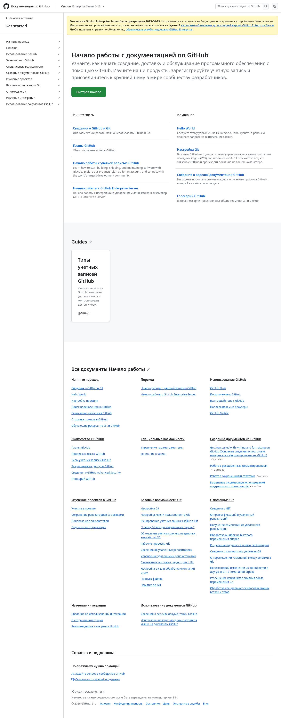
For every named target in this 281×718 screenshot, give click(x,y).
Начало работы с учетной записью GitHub (168, 388)
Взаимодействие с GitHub (227, 400)
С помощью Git (222, 500)
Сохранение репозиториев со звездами (97, 514)
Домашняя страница (19, 18)
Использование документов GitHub (169, 605)
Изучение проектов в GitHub (93, 500)
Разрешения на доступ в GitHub (92, 466)
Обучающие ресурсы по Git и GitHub (95, 425)
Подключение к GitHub (225, 394)
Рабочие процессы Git (155, 543)
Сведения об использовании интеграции (98, 614)
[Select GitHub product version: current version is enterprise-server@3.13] (82, 6)
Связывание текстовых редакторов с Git (167, 562)
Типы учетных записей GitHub (91, 460)
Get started (16, 26)
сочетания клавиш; (153, 454)
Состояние (153, 703)
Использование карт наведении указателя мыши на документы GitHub (169, 622)
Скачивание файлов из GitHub (91, 413)
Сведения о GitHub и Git (87, 388)
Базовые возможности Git (161, 500)
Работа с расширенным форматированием (238, 468)
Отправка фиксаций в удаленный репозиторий (232, 516)
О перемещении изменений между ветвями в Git (240, 559)
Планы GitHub (80, 447)
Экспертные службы (186, 703)
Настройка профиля (84, 400)
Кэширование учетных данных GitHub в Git (169, 521)
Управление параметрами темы (162, 447)
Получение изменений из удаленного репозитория (235, 527)
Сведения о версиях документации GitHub (169, 614)
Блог (206, 703)
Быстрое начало (88, 92)
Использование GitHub (228, 379)
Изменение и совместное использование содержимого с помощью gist (237, 485)
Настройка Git (150, 508)
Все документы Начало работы (110, 369)
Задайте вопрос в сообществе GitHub (98, 673)
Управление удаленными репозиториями (168, 556)
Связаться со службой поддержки (95, 679)
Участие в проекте (83, 508)
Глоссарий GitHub (83, 479)
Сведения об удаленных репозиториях (166, 550)
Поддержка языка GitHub (88, 454)
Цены (166, 703)
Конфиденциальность (128, 703)
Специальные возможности (162, 439)
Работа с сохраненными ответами (239, 476)
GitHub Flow (218, 388)
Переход (147, 379)
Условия (105, 703)
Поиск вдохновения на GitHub (91, 407)
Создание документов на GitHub (235, 439)
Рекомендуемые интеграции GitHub (95, 626)
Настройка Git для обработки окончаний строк (168, 570)
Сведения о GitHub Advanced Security (96, 472)
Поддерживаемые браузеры (229, 407)
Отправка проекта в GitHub (89, 419)
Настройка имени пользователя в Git (165, 514)
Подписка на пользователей (90, 521)
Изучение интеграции (88, 605)
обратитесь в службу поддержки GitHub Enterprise (159, 29)
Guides (81, 241)
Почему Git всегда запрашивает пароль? (167, 527)
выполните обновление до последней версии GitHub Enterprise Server (227, 25)
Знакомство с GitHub (87, 439)
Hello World (78, 394)
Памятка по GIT (151, 585)
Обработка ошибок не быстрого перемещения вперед (231, 537)
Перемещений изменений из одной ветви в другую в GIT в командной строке (239, 570)
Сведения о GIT (220, 508)
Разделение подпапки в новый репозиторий (239, 545)
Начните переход (85, 379)
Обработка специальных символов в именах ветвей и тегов (239, 590)
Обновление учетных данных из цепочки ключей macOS (168, 535)
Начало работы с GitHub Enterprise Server (168, 394)
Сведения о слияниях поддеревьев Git (235, 551)
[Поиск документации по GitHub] (239, 6)
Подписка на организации (88, 527)
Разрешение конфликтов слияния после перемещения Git (236, 580)
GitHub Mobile (219, 413)
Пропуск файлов (151, 579)
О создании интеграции (87, 620)
